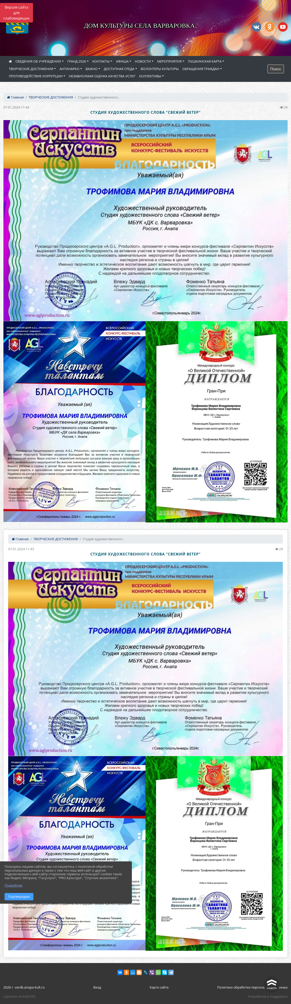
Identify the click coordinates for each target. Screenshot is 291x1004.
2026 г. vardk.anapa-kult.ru (24, 987)
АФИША (122, 61)
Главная (15, 97)
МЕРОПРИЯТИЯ (169, 61)
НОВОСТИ (143, 61)
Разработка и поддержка (268, 996)
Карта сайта (159, 987)
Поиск (275, 68)
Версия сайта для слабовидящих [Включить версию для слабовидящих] (16, 13)
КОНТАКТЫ (101, 61)
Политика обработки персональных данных (252, 987)
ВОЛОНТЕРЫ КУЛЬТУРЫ (160, 69)
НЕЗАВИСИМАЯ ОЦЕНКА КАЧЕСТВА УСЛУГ (102, 76)
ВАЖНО (92, 69)
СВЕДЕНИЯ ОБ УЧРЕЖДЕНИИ (38, 61)
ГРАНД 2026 (76, 61)
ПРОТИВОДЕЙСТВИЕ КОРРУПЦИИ (36, 76)
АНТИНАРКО (69, 69)
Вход (97, 987)
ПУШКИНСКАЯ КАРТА (205, 61)
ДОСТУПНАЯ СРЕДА (119, 69)
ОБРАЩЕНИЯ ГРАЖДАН (200, 69)
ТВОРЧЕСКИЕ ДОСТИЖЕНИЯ (31, 69)
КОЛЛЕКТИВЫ (150, 76)
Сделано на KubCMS (19, 996)
